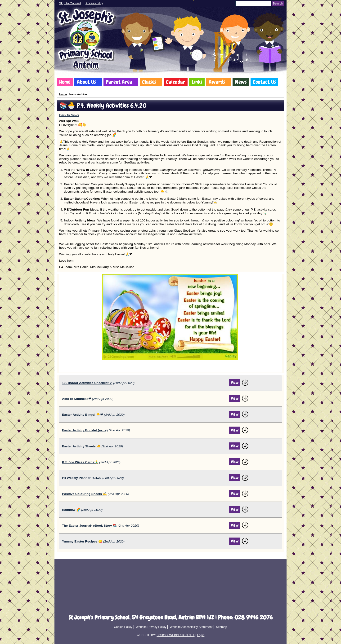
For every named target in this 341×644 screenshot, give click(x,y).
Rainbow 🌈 (71, 510)
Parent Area (119, 81)
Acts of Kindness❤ (76, 399)
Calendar (175, 81)
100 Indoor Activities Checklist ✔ (87, 383)
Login (200, 635)
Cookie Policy (123, 627)
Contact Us (264, 81)
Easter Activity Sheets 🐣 (81, 446)
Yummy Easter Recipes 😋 (82, 541)
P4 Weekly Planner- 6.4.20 (82, 478)
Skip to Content (70, 3)
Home (64, 81)
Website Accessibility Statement (191, 627)
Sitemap (221, 627)
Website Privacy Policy (151, 627)
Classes (149, 81)
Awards (217, 81)
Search (278, 3)
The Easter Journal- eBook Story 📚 (89, 525)
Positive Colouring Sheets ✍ (84, 494)
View (234, 382)
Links (197, 81)
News (241, 81)
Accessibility (94, 3)
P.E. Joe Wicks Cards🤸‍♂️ (80, 462)
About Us (86, 81)
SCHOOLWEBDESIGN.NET (175, 635)
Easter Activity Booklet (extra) (85, 430)
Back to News (69, 115)
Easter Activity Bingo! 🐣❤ (82, 414)
